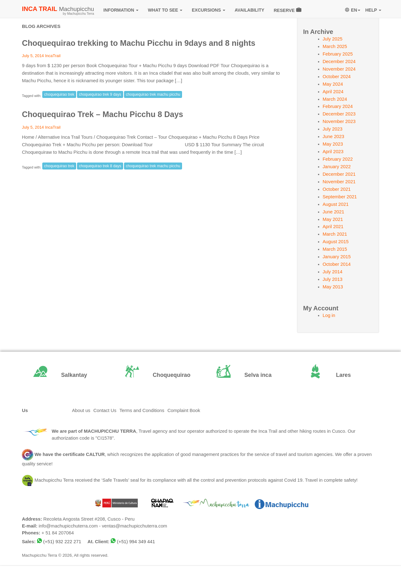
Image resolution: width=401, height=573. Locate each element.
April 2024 (333, 91)
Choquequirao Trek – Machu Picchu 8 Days (102, 114)
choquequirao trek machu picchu (153, 94)
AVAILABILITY (249, 10)
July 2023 (332, 128)
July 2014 (332, 271)
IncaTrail (52, 55)
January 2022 (337, 166)
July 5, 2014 (33, 55)
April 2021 (333, 226)
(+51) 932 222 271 (62, 541)
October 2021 (337, 189)
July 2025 (332, 38)
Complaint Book (183, 410)
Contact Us (104, 410)
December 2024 (339, 61)
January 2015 (337, 256)
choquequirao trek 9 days (100, 94)
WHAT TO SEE (165, 10)
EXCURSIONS (208, 10)
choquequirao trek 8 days (100, 166)
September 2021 (340, 196)
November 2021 (339, 181)
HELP (373, 10)
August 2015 (336, 241)
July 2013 (332, 279)
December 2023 (339, 113)
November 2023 (339, 121)
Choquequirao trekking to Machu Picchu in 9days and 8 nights (138, 43)
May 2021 (333, 219)
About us (81, 410)
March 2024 (335, 99)
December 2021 (339, 174)
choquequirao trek (59, 94)
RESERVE (287, 10)
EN (352, 10)
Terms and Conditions (141, 410)
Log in (329, 315)
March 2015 (335, 249)
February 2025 (338, 53)
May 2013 (333, 286)
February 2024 (338, 106)
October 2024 (337, 76)
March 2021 (335, 234)
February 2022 (338, 159)
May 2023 (333, 144)
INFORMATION (120, 10)
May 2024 (333, 84)
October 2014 (337, 264)
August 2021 (336, 204)
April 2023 (333, 151)
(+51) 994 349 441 (136, 541)
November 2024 (339, 69)
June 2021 (333, 211)
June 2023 (333, 136)
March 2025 (335, 46)
